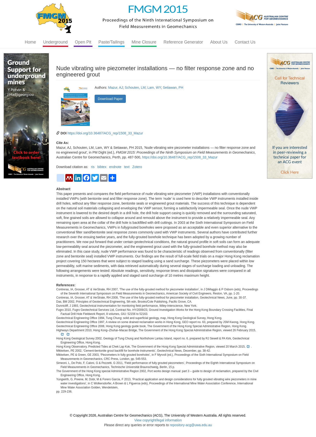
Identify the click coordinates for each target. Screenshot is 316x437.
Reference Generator (183, 42)
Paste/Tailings (111, 42)
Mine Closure (144, 42)
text (127, 167)
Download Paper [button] (110, 99)
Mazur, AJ (115, 87)
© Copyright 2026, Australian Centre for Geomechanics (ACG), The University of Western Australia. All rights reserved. (158, 415)
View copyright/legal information (158, 420)
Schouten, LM (135, 87)
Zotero (137, 167)
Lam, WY (154, 87)
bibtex (101, 167)
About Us (218, 42)
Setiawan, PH (173, 87)
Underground (55, 42)
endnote (115, 167)
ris (93, 167)
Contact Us (245, 42)
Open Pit (83, 42)
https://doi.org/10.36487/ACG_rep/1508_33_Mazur (105, 133)
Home (30, 42)
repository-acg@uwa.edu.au (191, 425)
